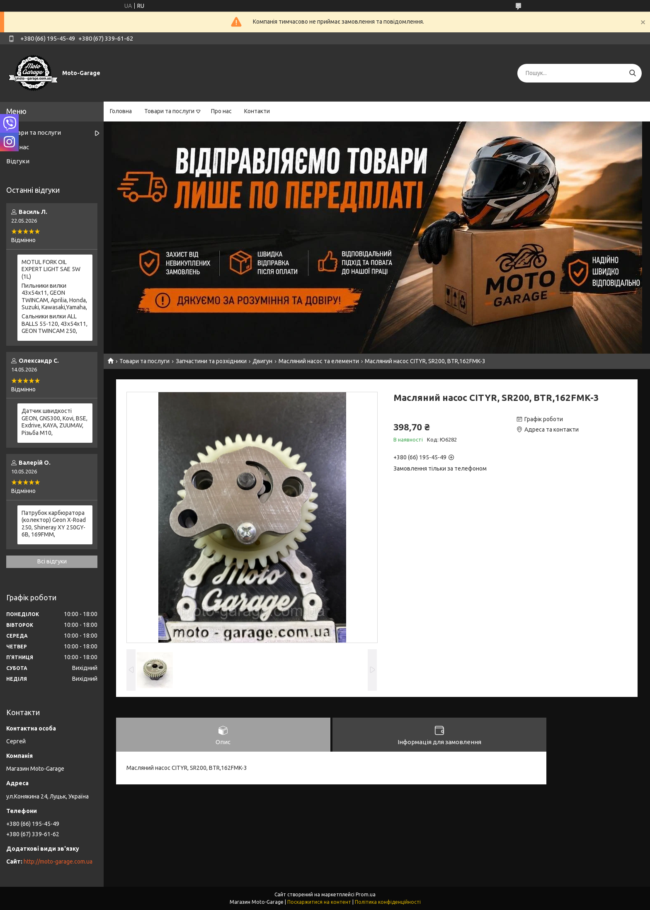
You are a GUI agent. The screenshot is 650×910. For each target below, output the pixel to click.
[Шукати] (632, 73)
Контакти (257, 111)
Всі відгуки (52, 561)
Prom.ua (366, 894)
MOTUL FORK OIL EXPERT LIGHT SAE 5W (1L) (51, 269)
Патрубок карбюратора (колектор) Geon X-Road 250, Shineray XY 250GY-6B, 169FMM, (54, 524)
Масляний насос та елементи (319, 361)
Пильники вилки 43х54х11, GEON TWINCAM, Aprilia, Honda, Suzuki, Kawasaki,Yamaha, (54, 296)
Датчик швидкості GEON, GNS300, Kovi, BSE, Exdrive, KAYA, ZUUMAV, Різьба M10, (54, 422)
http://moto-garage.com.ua (58, 861)
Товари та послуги (169, 111)
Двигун (262, 361)
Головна (121, 111)
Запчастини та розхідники (211, 361)
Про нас (221, 111)
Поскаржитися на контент (319, 902)
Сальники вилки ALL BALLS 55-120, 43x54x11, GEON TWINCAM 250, (54, 323)
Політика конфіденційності (388, 902)
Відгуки (17, 161)
